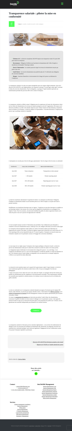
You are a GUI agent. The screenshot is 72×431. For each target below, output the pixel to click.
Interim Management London (49, 394)
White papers (22, 407)
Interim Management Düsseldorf (49, 396)
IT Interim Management (22, 411)
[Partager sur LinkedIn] (36, 373)
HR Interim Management (22, 414)
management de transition (21, 297)
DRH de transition (54, 291)
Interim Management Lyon (49, 386)
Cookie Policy (37, 425)
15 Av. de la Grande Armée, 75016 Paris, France (23, 389)
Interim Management (22, 406)
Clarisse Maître (22, 359)
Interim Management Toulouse (49, 391)
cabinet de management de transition (18, 293)
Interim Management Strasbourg (49, 393)
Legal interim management (22, 412)
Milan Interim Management (49, 398)
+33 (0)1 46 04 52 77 (23, 388)
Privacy (42, 425)
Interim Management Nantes (50, 389)
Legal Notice (31, 425)
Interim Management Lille (49, 388)
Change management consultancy (22, 404)
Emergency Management (22, 416)
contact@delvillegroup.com (23, 386)
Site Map (49, 425)
